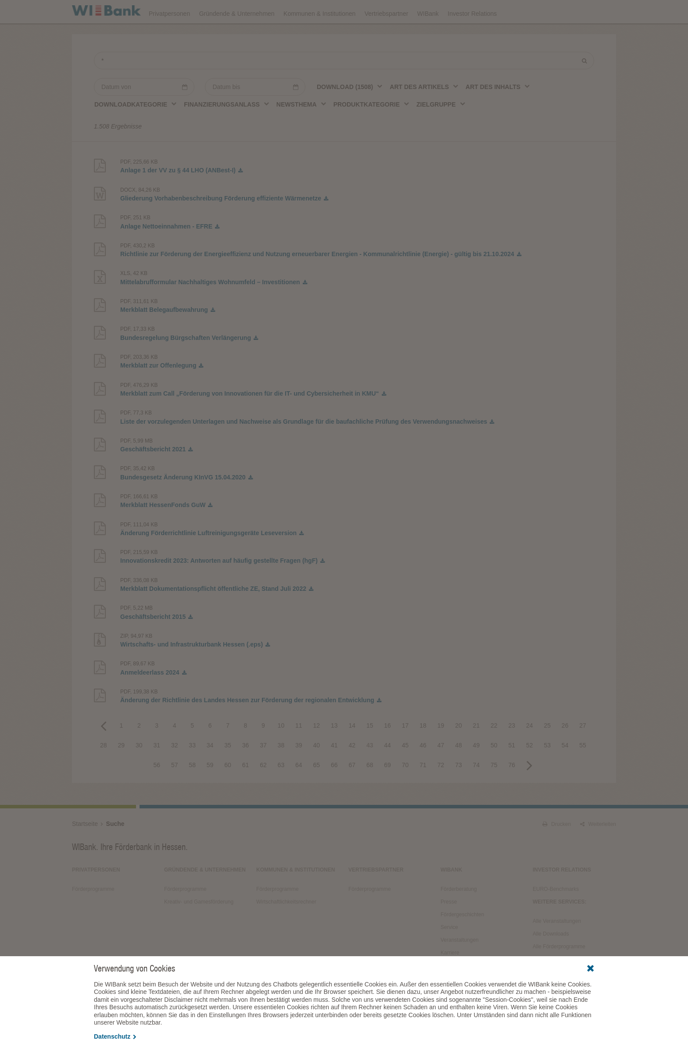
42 (351, 769)
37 (263, 769)
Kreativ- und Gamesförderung (198, 926)
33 (192, 769)
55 (582, 769)
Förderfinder (527, 11)
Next (529, 789)
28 (103, 769)
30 (139, 769)
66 (334, 789)
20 (458, 749)
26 (565, 749)
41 (334, 769)
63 (281, 789)
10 (281, 749)
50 (494, 769)
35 (227, 769)
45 (405, 769)
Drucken (556, 848)
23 (512, 749)
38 (281, 769)
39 (298, 769)
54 (565, 769)
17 (405, 749)
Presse (449, 926)
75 (494, 789)
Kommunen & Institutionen (319, 35)
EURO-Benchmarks (556, 913)
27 (582, 749)
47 (440, 769)
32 (174, 769)
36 (245, 769)
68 (369, 789)
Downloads (421, 11)
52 (529, 769)
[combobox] (350, 111)
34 (210, 769)
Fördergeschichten (462, 939)
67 (351, 789)
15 (369, 749)
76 (512, 789)
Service (449, 951)
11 (298, 749)
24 (529, 749)
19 (440, 749)
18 (422, 749)
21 (476, 749)
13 (334, 749)
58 (192, 789)
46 (422, 769)
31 (156, 769)
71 (422, 789)
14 (351, 749)
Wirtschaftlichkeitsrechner (286, 926)
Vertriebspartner (386, 35)
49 (476, 769)
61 (245, 789)
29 (121, 769)
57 (174, 789)
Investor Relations (472, 35)
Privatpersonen (169, 35)
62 (263, 789)
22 (494, 749)
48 (458, 769)
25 (547, 749)
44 (387, 769)
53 (547, 769)
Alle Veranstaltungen (557, 945)
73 (458, 789)
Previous (103, 749)
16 (387, 749)
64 (298, 789)
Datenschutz (115, 1036)
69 (387, 789)
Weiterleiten (598, 848)
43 (369, 769)
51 (512, 769)
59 (210, 789)
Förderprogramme (473, 11)
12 (316, 749)
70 (405, 789)
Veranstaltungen (371, 11)
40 (316, 769)
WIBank (428, 35)
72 (440, 789)
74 (476, 789)
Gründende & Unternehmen (237, 35)
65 (316, 789)
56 (156, 789)
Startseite (85, 847)
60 (227, 789)
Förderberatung (459, 913)
